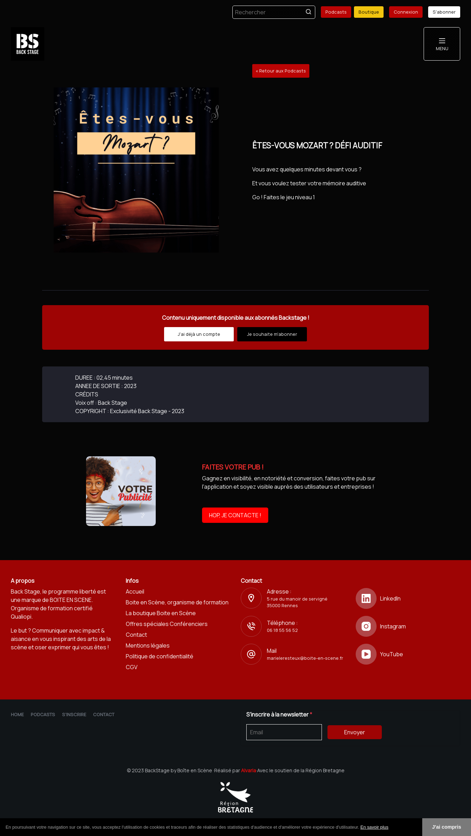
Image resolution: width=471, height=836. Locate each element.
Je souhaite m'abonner (272, 334)
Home (17, 714)
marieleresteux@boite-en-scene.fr (305, 658)
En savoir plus (374, 827)
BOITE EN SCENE (71, 600)
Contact (136, 634)
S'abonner (444, 12)
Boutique (368, 12)
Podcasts (336, 12)
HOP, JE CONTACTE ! (235, 515)
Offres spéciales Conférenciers (167, 624)
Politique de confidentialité (159, 656)
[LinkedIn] (408, 598)
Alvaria (248, 770)
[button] (391, 828)
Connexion (406, 12)
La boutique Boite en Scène (161, 613)
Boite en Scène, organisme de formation (177, 602)
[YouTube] (408, 654)
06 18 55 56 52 (282, 630)
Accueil (135, 591)
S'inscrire (74, 714)
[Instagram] (408, 626)
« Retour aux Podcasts (281, 71)
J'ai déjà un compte (199, 334)
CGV (132, 667)
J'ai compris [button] (446, 827)
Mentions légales (148, 645)
